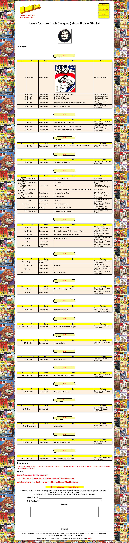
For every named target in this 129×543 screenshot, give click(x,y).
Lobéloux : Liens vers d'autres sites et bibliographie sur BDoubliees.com (47, 482)
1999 (64, 335)
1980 (64, 138)
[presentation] (64, 525)
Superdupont (27, 475)
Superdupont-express (40, 475)
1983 (64, 219)
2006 (64, 367)
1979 (64, 114)
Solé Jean (31, 468)
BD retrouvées (103, 12)
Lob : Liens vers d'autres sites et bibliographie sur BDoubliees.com (45, 478)
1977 (64, 55)
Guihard (89, 466)
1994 (64, 318)
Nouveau (104, 4)
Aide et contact (104, 17)
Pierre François (22, 468)
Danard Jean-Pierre (69, 466)
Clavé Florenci (49, 466)
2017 (64, 434)
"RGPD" (89, 540)
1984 (64, 253)
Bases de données (103, 7)
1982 (64, 170)
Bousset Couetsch (37, 466)
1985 (64, 280)
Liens (103, 14)
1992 (64, 300)
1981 (64, 154)
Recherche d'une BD (104, 9)
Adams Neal (21, 466)
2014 (64, 400)
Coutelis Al (58, 466)
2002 (64, 351)
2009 (64, 383)
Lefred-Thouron (98, 466)
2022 (64, 450)
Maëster (107, 466)
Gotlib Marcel (81, 466)
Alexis (28, 466)
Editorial (20, 475)
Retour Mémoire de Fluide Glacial (64, 487)
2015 (64, 418)
